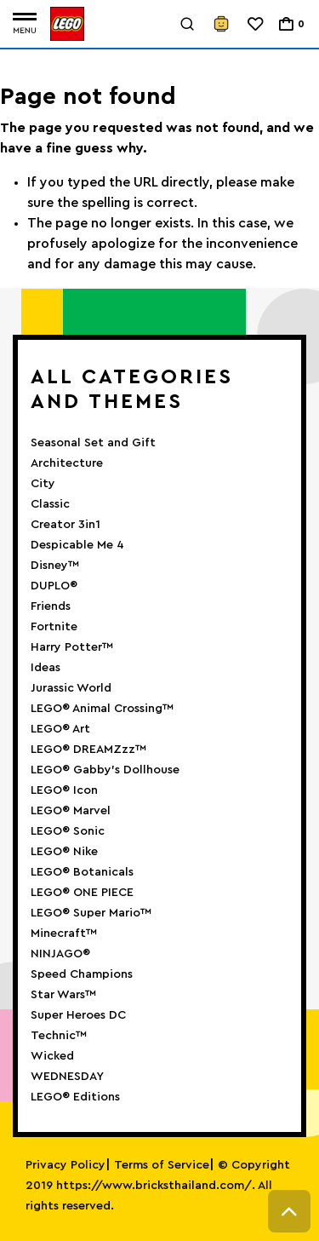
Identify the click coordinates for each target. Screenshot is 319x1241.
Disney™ (55, 566)
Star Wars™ (63, 995)
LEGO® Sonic (68, 831)
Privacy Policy (65, 1165)
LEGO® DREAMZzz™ (88, 750)
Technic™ (59, 1036)
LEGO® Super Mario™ (91, 913)
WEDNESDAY (67, 1077)
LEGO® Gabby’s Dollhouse (105, 770)
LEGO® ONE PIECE (82, 893)
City (43, 484)
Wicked (52, 1056)
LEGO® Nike (64, 852)
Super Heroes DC (78, 1015)
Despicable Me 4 (77, 545)
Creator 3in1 (65, 525)
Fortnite (54, 627)
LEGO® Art (60, 729)
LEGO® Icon (64, 790)
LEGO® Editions (75, 1097)
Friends (51, 606)
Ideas (45, 668)
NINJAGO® (60, 954)
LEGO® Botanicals (82, 872)
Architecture (67, 463)
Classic (50, 504)
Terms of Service (161, 1165)
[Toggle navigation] (25, 24)
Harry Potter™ (72, 647)
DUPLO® (54, 586)
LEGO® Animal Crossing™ (102, 709)
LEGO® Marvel (71, 811)
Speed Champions (82, 974)
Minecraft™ (64, 933)
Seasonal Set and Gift (93, 443)
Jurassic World (71, 688)
